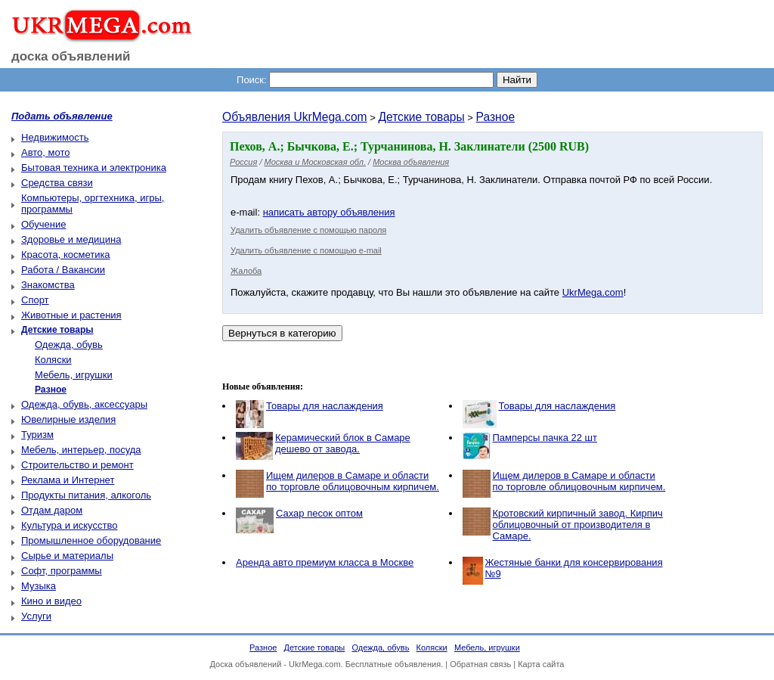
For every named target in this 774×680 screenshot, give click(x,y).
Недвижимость (54, 137)
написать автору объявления (329, 212)
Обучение (43, 224)
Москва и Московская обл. (315, 161)
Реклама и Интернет (67, 480)
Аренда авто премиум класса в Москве (324, 562)
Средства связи (57, 182)
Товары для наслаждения (324, 405)
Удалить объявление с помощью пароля (308, 229)
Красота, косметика (65, 254)
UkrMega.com (593, 292)
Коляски (53, 359)
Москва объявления (411, 161)
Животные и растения (71, 315)
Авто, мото (45, 152)
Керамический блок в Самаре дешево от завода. (342, 443)
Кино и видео (51, 601)
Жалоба (246, 270)
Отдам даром (51, 510)
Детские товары (421, 116)
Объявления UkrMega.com (294, 116)
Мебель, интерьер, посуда (81, 449)
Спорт (35, 300)
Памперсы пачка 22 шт (545, 437)
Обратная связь (480, 664)
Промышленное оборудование (91, 540)
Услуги (36, 616)
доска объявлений (71, 56)
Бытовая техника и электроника (93, 167)
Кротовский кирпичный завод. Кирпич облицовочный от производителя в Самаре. (578, 525)
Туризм (37, 434)
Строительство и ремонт (77, 464)
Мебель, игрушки (74, 374)
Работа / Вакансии (63, 269)
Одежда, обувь (69, 344)
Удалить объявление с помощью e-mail (306, 250)
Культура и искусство (69, 525)
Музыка (38, 586)
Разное (495, 116)
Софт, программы (61, 570)
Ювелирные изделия (68, 419)
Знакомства (48, 284)
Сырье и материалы (67, 555)
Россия (243, 161)
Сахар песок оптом (319, 513)
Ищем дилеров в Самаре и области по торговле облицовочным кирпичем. (352, 481)
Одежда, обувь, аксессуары (84, 404)
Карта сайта (541, 664)
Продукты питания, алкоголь (86, 495)
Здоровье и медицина (71, 239)
